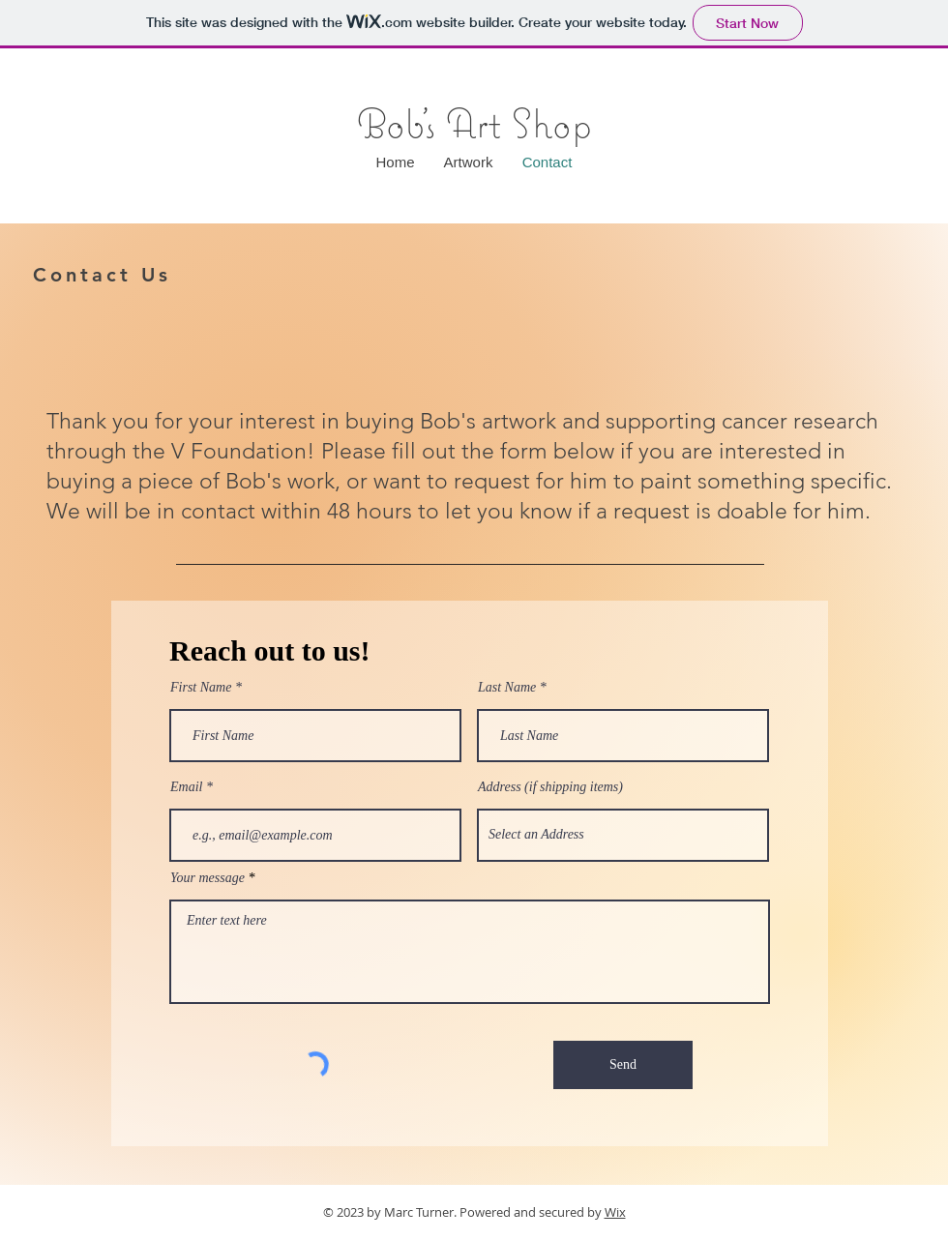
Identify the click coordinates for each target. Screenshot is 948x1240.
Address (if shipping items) (550, 787)
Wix (615, 1212)
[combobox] (623, 835)
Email (186, 787)
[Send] (623, 1065)
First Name (200, 687)
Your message (207, 878)
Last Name (507, 687)
